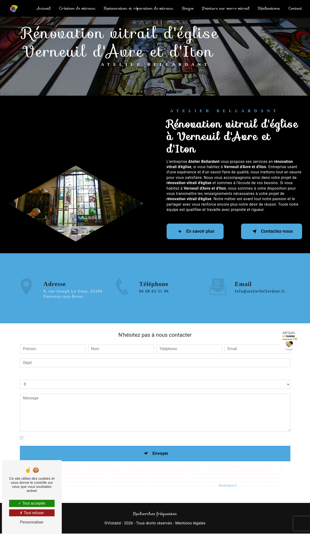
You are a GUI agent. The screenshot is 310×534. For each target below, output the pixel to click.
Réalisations (269, 8)
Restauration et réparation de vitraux (138, 8)
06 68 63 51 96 (154, 300)
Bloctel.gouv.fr (228, 486)
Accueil (43, 8)
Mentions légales (190, 523)
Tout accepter (31, 503)
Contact (295, 8)
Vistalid (114, 523)
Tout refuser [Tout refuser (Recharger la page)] (32, 513)
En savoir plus (195, 231)
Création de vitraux (77, 8)
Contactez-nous (270, 231)
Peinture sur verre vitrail (225, 8)
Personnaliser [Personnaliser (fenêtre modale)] (32, 522)
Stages (187, 8)
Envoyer (160, 453)
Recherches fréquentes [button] (155, 514)
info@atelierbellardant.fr (260, 283)
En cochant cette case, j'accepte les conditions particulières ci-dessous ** (87, 438)
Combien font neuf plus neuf (44, 375)
